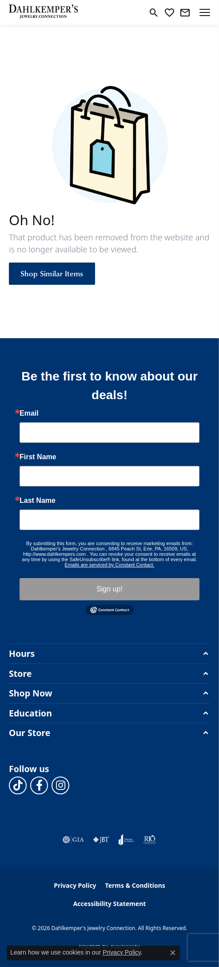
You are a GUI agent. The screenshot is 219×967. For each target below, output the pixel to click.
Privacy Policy (75, 885)
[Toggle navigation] (205, 12)
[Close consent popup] (172, 952)
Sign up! (109, 589)
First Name (38, 457)
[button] (153, 12)
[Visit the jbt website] (101, 839)
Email (29, 413)
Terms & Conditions (135, 885)
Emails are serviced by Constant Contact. (110, 564)
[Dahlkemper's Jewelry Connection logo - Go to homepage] (43, 12)
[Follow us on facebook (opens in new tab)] (39, 785)
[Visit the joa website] (126, 839)
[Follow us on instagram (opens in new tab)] (60, 785)
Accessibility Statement (109, 903)
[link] (185, 12)
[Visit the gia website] (73, 839)
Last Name (38, 500)
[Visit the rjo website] (149, 839)
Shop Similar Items (52, 273)
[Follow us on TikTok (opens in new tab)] (18, 785)
